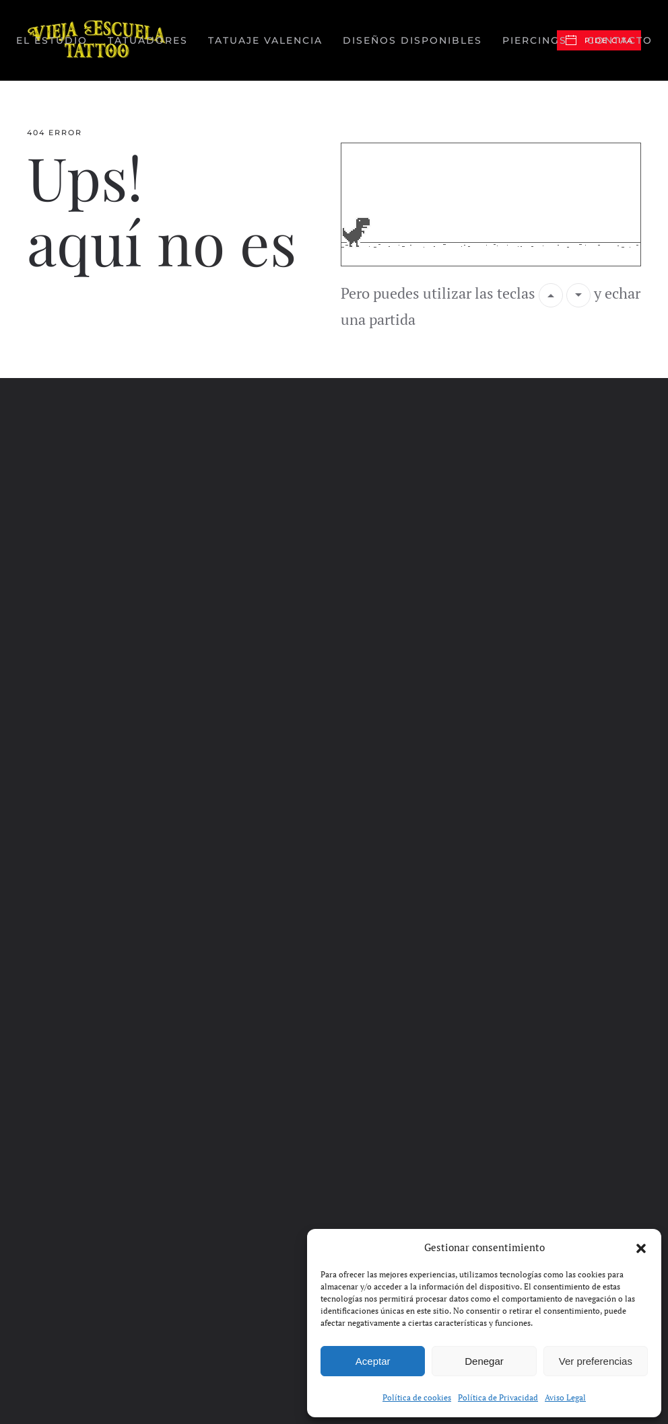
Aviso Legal (565, 1397)
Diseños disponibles (412, 40)
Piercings (534, 40)
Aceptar (373, 1361)
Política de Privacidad (498, 1397)
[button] (641, 1247)
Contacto (620, 40)
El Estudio (52, 40)
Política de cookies (416, 1397)
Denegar (484, 1361)
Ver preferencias (595, 1361)
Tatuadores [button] (148, 40)
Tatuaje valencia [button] (265, 40)
